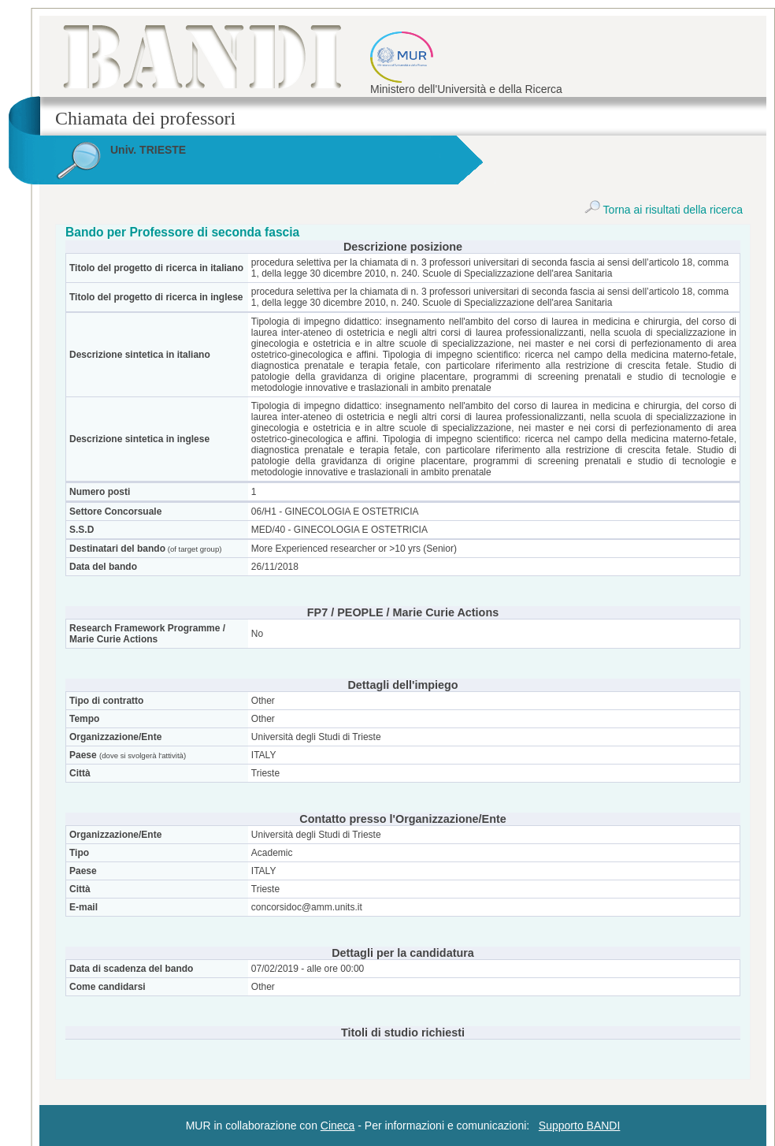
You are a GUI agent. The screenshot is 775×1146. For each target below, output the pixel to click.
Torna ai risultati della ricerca (663, 209)
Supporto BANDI (580, 1125)
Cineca (338, 1125)
